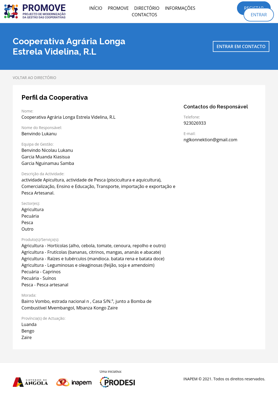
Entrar (259, 15)
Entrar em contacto (241, 46)
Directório (146, 8)
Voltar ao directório (34, 77)
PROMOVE (118, 8)
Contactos (144, 15)
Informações (180, 8)
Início (95, 8)
